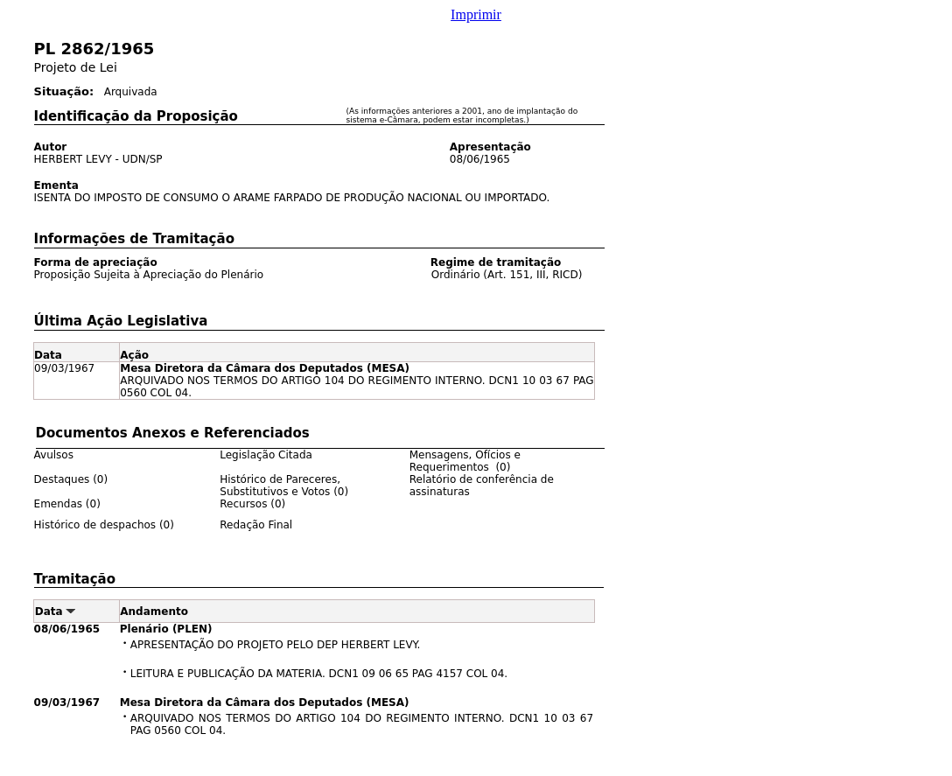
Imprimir (476, 14)
